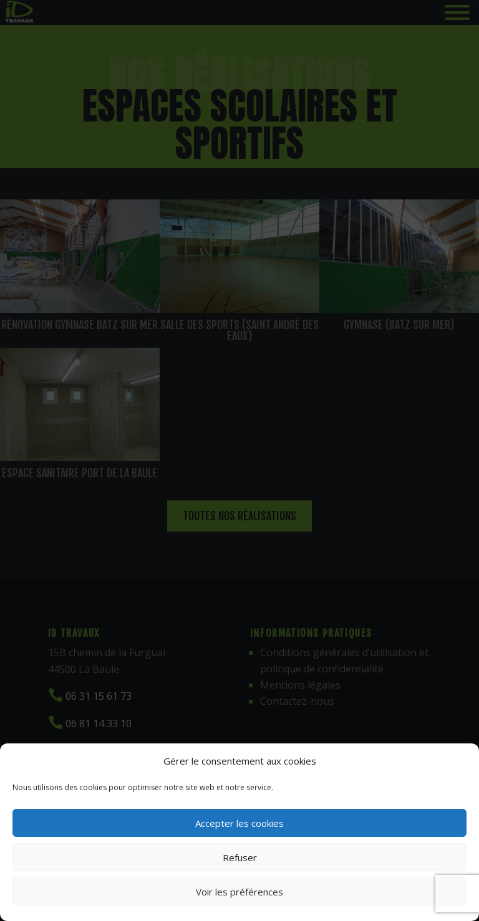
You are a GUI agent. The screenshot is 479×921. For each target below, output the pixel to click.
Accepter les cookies (239, 823)
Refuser (240, 857)
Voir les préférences (239, 891)
